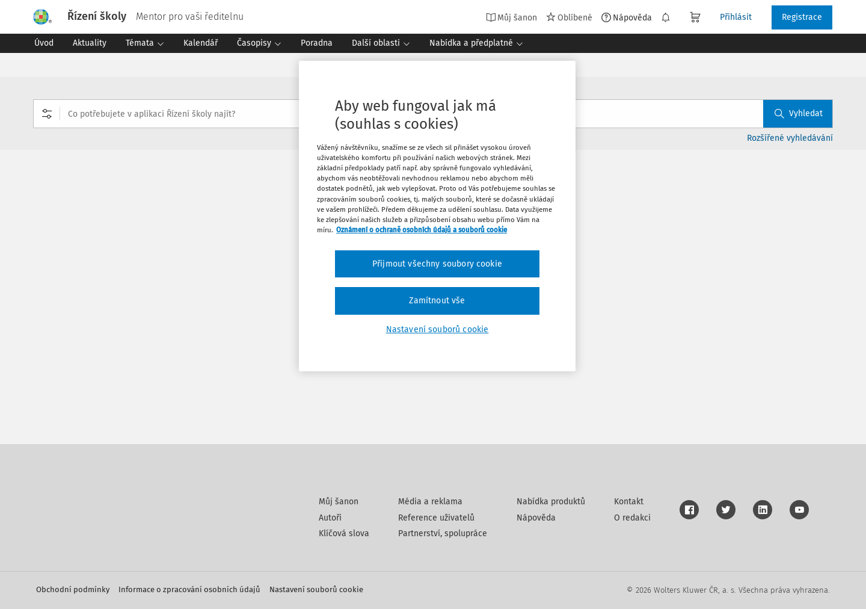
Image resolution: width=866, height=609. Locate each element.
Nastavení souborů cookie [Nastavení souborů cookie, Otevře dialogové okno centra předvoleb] (437, 329)
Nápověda (626, 17)
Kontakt (628, 501)
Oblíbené (569, 17)
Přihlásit (736, 17)
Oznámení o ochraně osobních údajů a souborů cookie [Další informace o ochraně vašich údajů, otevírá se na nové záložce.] (421, 230)
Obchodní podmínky (72, 589)
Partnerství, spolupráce (442, 533)
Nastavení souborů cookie (316, 589)
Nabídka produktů (551, 501)
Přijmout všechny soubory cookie (437, 264)
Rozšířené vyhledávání (790, 138)
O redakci (632, 518)
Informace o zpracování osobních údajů (189, 589)
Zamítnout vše (437, 300)
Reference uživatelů (436, 518)
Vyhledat (799, 113)
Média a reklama (430, 501)
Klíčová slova (344, 533)
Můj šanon (511, 17)
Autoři (330, 518)
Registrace (802, 17)
